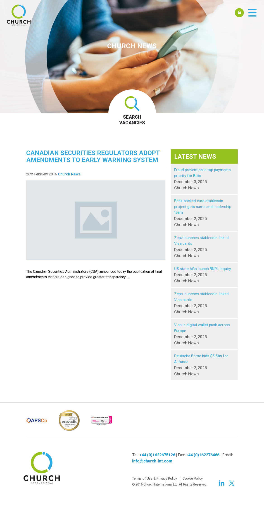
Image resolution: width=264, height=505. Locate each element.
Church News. (69, 174)
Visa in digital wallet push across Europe (204, 334)
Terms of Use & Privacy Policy (154, 478)
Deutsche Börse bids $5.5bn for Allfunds (204, 365)
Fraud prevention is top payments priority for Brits (204, 179)
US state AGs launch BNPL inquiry (204, 275)
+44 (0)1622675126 (157, 454)
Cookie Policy (193, 478)
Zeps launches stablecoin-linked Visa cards (204, 303)
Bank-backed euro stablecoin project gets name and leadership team (204, 213)
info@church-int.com (152, 461)
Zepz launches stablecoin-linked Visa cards (204, 247)
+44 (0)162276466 (202, 454)
